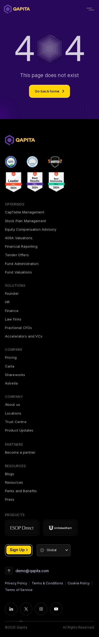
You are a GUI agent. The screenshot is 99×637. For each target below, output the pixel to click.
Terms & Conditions (47, 583)
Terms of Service (19, 590)
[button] (53, 550)
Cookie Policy (79, 583)
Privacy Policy (16, 583)
